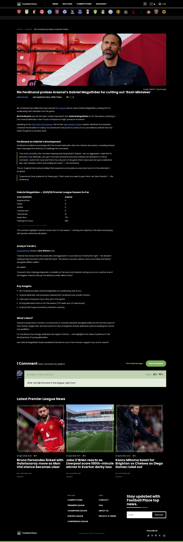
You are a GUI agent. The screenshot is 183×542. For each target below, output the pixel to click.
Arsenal (28, 29)
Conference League (78, 521)
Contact (104, 500)
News (55, 4)
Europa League (75, 516)
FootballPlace (23, 250)
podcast (41, 124)
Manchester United (72, 124)
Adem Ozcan (22, 97)
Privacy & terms (107, 516)
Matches (67, 4)
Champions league (77, 510)
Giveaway (101, 4)
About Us (104, 510)
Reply (148, 374)
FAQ (101, 505)
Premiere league (76, 505)
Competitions (84, 4)
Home (19, 29)
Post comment (156, 363)
